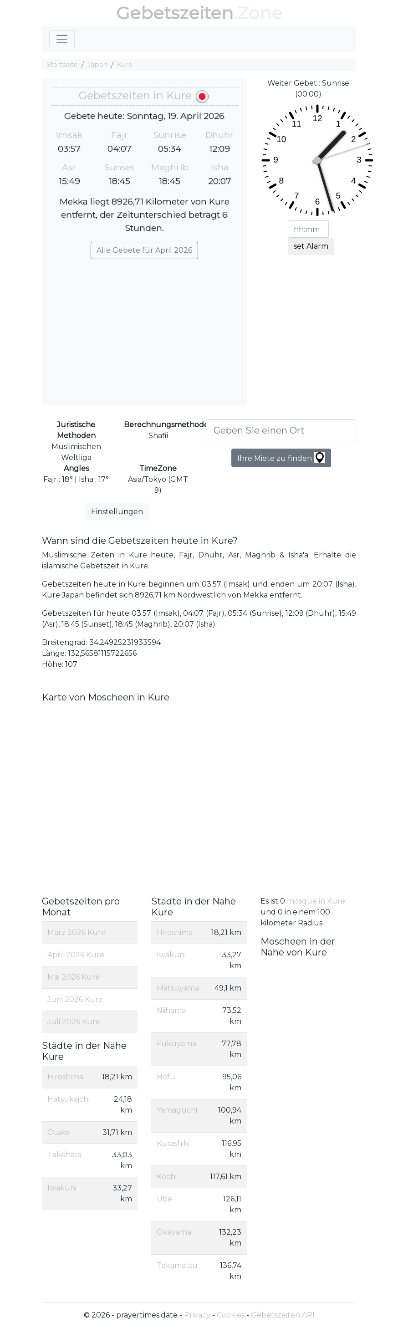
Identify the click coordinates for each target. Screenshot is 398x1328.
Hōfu (166, 1077)
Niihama (171, 1010)
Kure (125, 65)
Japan (97, 65)
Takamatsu (177, 1265)
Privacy (197, 1315)
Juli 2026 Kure (73, 1021)
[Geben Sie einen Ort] (281, 430)
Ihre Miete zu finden (281, 457)
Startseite (62, 65)
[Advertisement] (144, 327)
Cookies (231, 1315)
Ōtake (58, 1132)
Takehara (64, 1154)
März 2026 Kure (76, 932)
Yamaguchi (177, 1110)
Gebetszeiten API (283, 1315)
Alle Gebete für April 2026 (144, 250)
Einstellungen (117, 511)
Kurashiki (173, 1143)
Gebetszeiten (174, 13)
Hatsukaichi (68, 1099)
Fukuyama (176, 1043)
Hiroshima (65, 1077)
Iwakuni (62, 1188)
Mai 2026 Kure (73, 977)
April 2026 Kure (75, 954)
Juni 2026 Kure (75, 999)
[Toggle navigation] (62, 39)
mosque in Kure (316, 901)
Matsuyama (178, 988)
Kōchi (167, 1176)
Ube (164, 1199)
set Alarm (311, 246)
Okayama (174, 1232)
